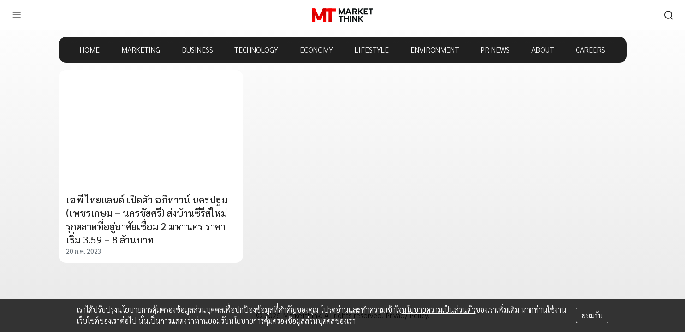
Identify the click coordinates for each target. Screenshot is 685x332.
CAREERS (590, 49)
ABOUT (542, 49)
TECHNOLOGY (256, 49)
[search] (668, 15)
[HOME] (342, 15)
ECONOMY (316, 49)
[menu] (16, 15)
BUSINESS (197, 49)
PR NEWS (495, 49)
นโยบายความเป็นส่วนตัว (439, 309)
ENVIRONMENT (435, 49)
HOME (90, 49)
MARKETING (140, 49)
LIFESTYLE (372, 49)
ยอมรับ (592, 315)
